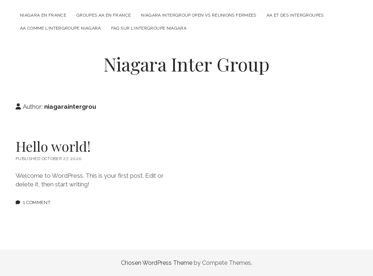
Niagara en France (43, 15)
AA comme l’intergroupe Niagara (60, 28)
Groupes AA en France (103, 15)
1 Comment (36, 202)
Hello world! (53, 146)
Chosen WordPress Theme (156, 262)
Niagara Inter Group (186, 64)
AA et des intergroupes (295, 15)
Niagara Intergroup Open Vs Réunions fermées (198, 15)
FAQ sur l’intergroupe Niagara (148, 28)
